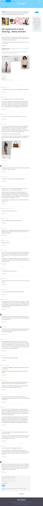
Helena (3, 299)
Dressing (36, 12)
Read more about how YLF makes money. (36, 28)
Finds (23, 14)
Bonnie (3, 355)
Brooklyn (3, 87)
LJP (2, 114)
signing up (26, 51)
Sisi (2, 314)
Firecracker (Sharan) (5, 208)
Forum (4, 13)
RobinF (3, 278)
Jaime (3, 394)
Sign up (8, 488)
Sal (2, 34)
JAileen (3, 289)
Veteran (5, 34)
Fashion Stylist (7, 365)
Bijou (3, 228)
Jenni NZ (3, 218)
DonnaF (3, 165)
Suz (2, 96)
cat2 (2, 326)
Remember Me (5, 483)
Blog (25, 11)
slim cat (3, 176)
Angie (3, 365)
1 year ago (4, 75)
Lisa (2, 268)
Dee (2, 339)
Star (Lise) (4, 240)
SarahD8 (3, 461)
